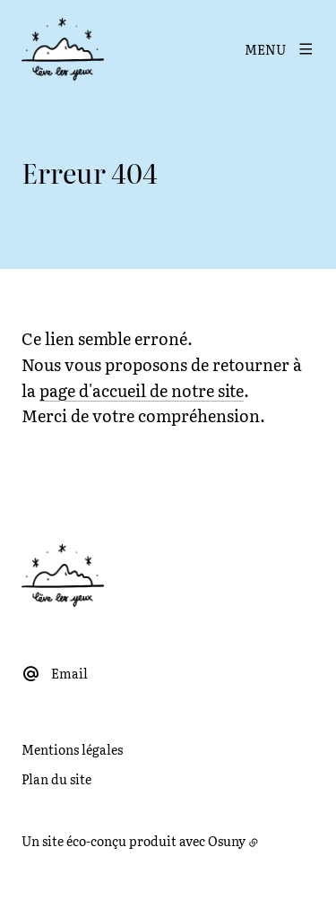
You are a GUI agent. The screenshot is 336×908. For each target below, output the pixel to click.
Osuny (227, 841)
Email (69, 673)
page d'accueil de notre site (141, 390)
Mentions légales (72, 749)
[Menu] (279, 49)
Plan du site (56, 779)
